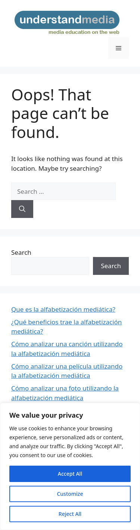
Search (21, 252)
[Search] (22, 209)
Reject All (70, 513)
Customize (70, 493)
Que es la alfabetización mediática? (63, 309)
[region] (70, 466)
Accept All (70, 473)
